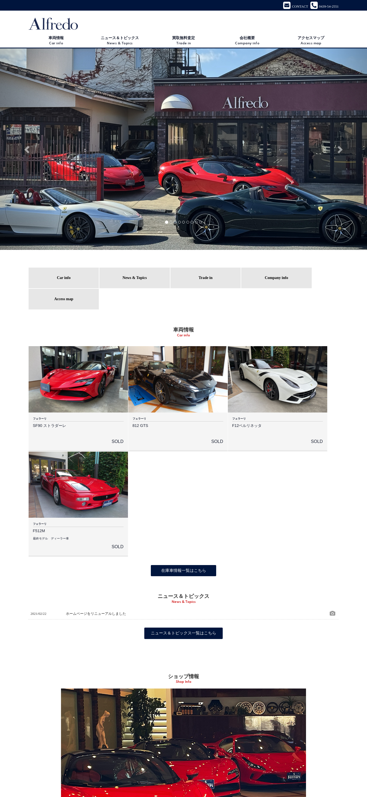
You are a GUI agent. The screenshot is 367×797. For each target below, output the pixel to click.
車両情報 (56, 41)
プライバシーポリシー (268, 780)
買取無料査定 (183, 41)
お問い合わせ (235, 780)
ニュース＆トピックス (120, 41)
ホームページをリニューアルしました (96, 473)
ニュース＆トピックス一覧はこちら (183, 493)
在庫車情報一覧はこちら (183, 430)
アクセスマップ (311, 41)
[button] (27, 149)
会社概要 (247, 41)
